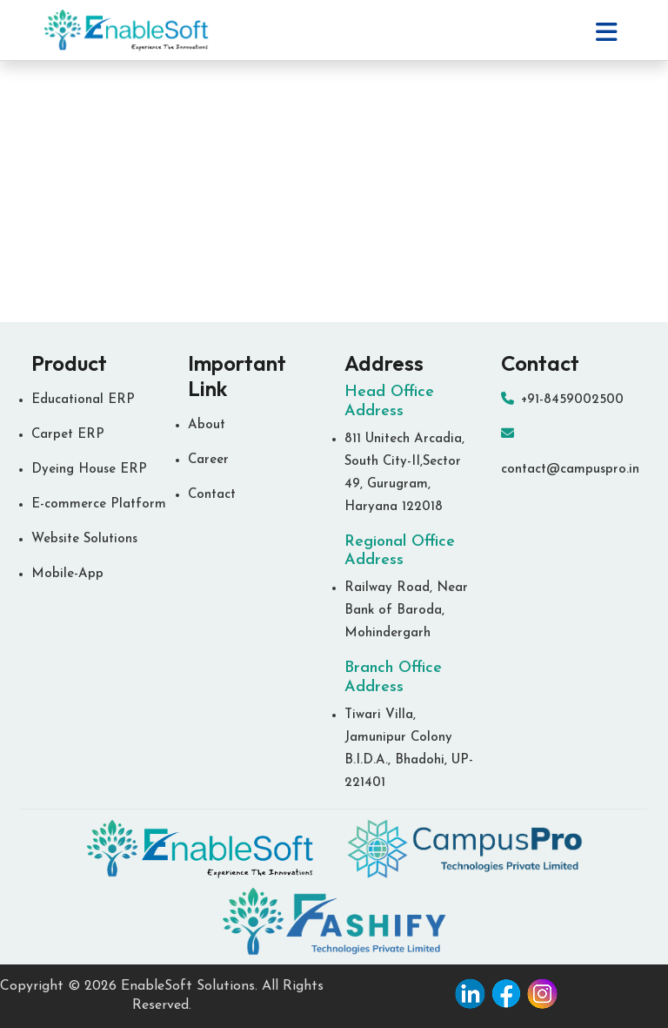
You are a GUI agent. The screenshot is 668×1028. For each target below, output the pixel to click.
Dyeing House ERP (89, 469)
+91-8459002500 (562, 399)
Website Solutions (84, 539)
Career (208, 460)
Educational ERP (83, 399)
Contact (212, 494)
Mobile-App (67, 574)
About (206, 425)
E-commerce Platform (98, 504)
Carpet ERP (67, 434)
